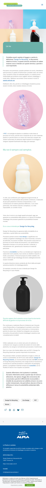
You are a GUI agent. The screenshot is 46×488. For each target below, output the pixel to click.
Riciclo (7, 404)
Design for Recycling (11, 400)
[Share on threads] (10, 410)
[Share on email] (22, 410)
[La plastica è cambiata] (13, 4)
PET (35, 400)
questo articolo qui (9, 80)
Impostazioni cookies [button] (16, 485)
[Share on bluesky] (18, 410)
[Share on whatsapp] (14, 410)
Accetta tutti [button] (30, 485)
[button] (42, 4)
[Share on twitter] (6, 410)
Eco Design (26, 400)
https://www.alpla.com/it (10, 464)
